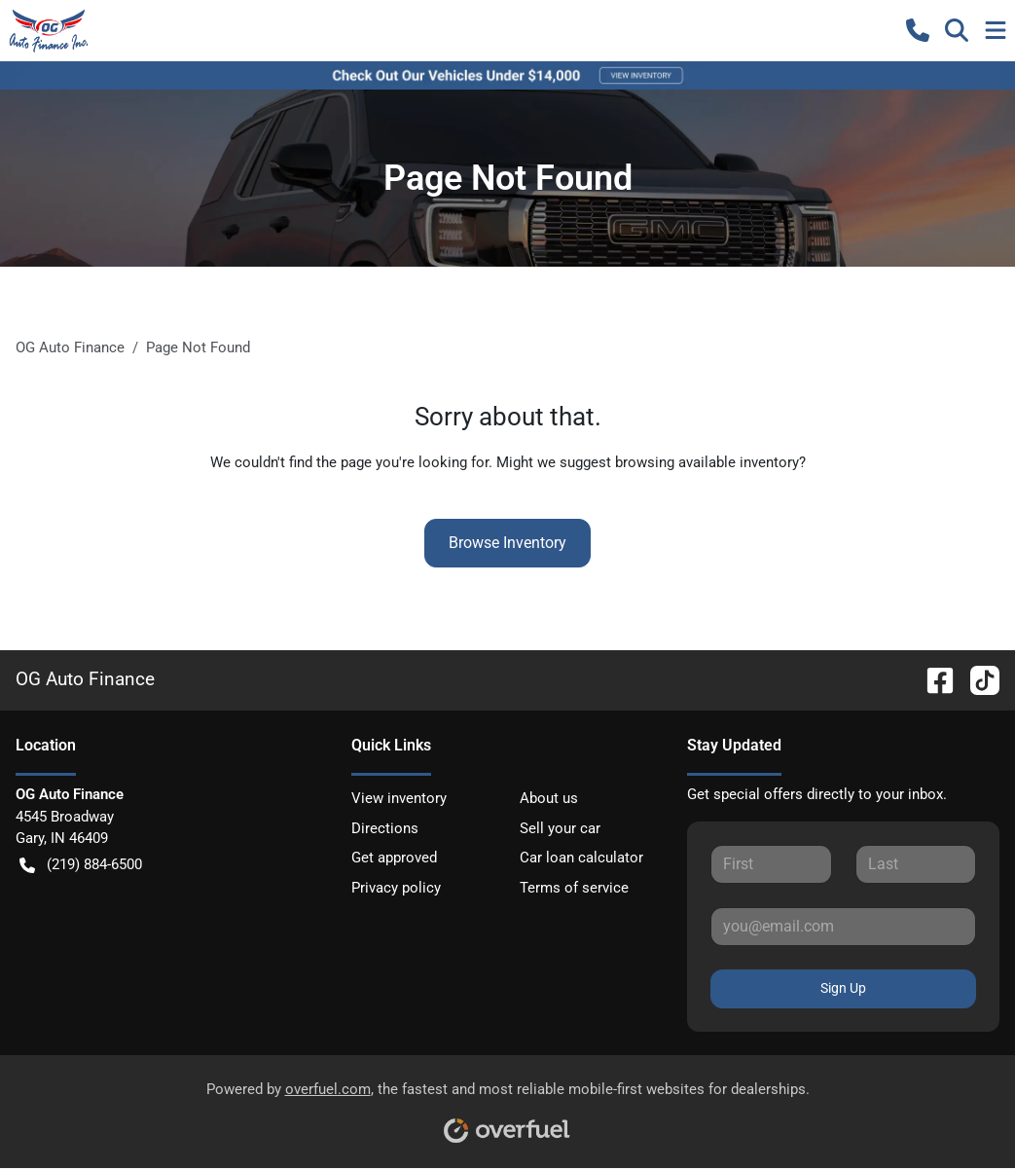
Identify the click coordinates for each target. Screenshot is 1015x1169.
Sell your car (560, 828)
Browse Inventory (507, 542)
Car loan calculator (581, 857)
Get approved (394, 857)
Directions (384, 828)
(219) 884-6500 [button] (80, 865)
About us (549, 798)
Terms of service (574, 887)
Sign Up (843, 988)
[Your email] (843, 926)
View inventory (399, 798)
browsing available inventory (707, 462)
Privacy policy (396, 887)
